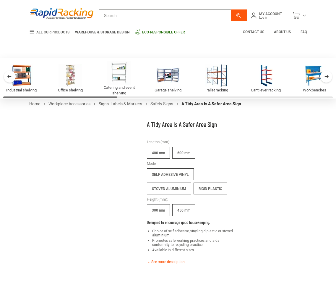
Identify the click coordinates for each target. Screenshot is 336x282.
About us (282, 31)
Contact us (254, 31)
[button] (239, 15)
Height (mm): (157, 199)
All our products (49, 32)
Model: (152, 163)
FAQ (304, 31)
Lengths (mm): (158, 141)
